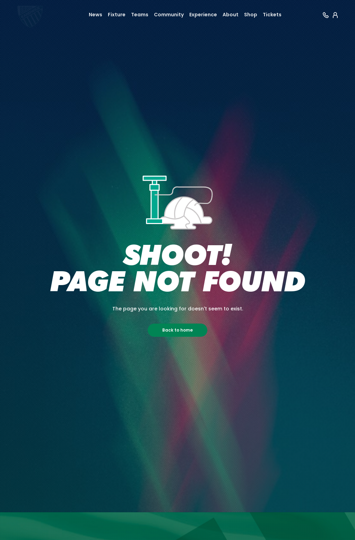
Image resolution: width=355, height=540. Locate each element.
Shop (250, 14)
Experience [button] (203, 14)
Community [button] (169, 14)
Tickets (272, 14)
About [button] (231, 14)
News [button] (95, 14)
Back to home (177, 330)
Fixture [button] (116, 14)
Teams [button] (139, 14)
